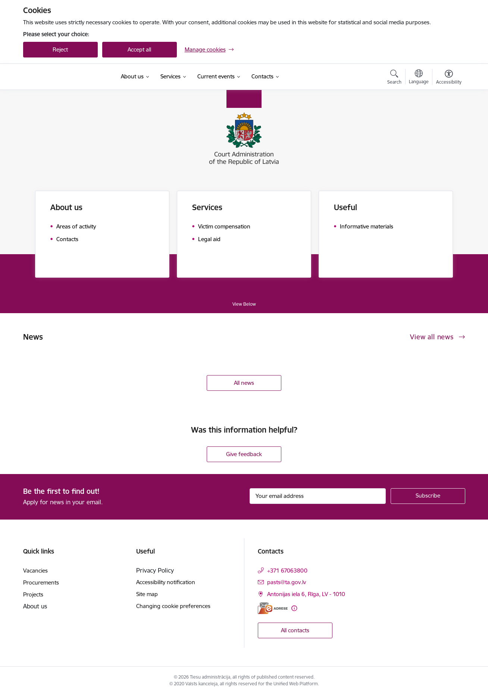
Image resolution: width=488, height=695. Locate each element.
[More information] (294, 608)
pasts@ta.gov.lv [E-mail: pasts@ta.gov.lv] (286, 582)
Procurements (41, 582)
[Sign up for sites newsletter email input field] (318, 496)
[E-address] (273, 608)
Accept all (139, 49)
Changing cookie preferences (173, 606)
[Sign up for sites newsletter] (428, 496)
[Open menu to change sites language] (418, 77)
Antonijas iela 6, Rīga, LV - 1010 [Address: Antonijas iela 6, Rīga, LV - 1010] (306, 594)
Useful (345, 207)
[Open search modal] (394, 78)
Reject (60, 49)
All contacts (295, 630)
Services (207, 207)
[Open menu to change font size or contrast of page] (448, 78)
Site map (147, 594)
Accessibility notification (165, 582)
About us (66, 207)
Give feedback (244, 454)
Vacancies (35, 570)
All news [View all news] (244, 382)
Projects (33, 594)
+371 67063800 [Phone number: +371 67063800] (287, 570)
